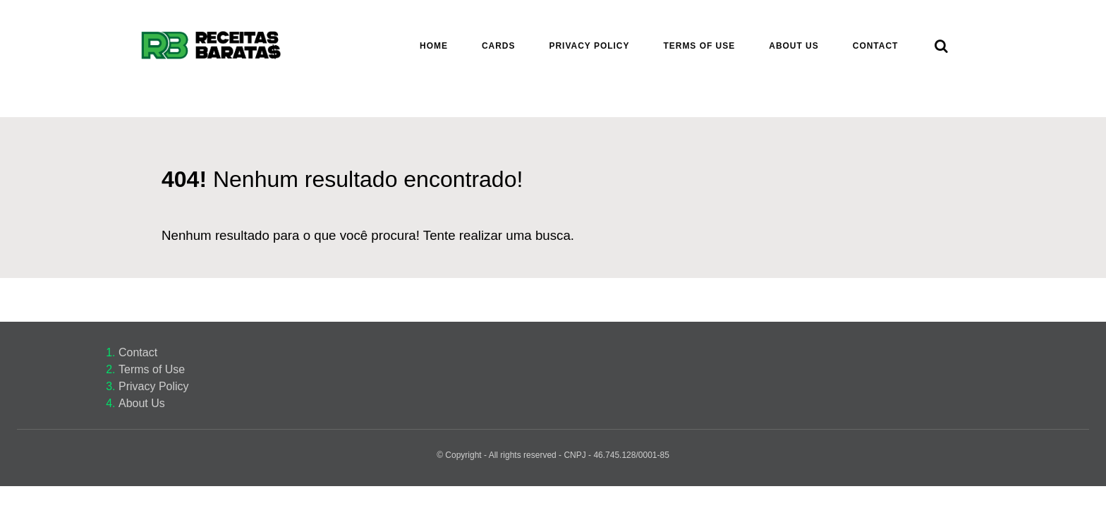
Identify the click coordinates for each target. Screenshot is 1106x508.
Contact (138, 352)
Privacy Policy (154, 386)
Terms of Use (152, 369)
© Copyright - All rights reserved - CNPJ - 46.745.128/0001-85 (553, 455)
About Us (142, 403)
